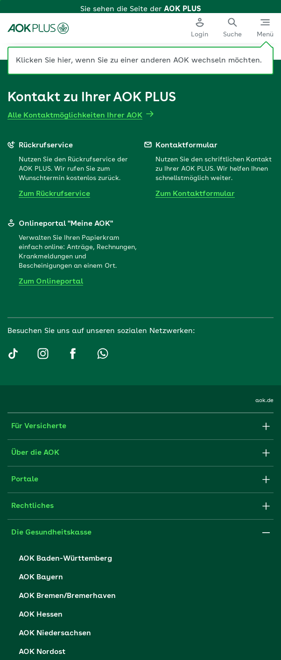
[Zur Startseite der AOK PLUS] (38, 23)
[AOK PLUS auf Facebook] (72, 452)
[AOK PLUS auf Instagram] (43, 452)
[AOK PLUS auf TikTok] (13, 452)
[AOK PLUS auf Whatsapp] (102, 452)
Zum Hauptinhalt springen (0, 0)
